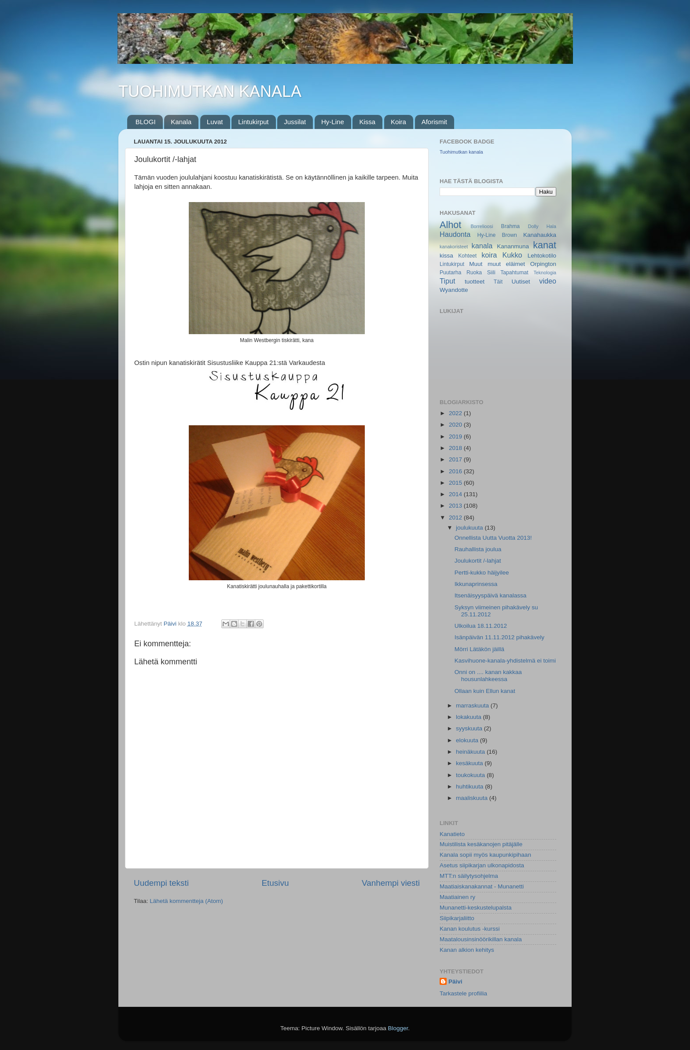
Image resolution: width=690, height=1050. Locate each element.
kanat (544, 245)
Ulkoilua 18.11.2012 (481, 626)
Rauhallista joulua (478, 549)
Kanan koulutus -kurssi (470, 928)
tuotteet (474, 281)
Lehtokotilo (542, 255)
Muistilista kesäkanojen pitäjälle (481, 844)
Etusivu (275, 883)
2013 (456, 505)
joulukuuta (470, 527)
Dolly (533, 226)
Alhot (450, 224)
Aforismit (434, 121)
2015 (456, 482)
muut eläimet (506, 264)
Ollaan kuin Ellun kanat (485, 691)
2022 (456, 413)
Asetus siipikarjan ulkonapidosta (482, 865)
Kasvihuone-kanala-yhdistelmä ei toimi (505, 660)
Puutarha (450, 272)
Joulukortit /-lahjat (478, 560)
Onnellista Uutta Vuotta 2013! (493, 537)
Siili (491, 272)
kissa (446, 255)
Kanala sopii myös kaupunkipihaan (485, 854)
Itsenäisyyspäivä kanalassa (491, 595)
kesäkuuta (470, 763)
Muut (475, 264)
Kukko (512, 255)
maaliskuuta (472, 798)
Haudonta (455, 234)
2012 (456, 517)
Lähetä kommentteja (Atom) (186, 901)
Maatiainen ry (457, 897)
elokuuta (468, 740)
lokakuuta (469, 717)
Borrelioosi (481, 226)
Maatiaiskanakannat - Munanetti (482, 886)
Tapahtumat (514, 272)
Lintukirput (253, 121)
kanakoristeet (454, 246)
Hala (551, 226)
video (547, 281)
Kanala (181, 121)
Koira (398, 121)
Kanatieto (452, 834)
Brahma (510, 226)
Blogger (398, 1028)
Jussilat (295, 121)
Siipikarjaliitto (457, 918)
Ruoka (474, 272)
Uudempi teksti (161, 883)
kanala (482, 246)
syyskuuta (470, 728)
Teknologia (544, 272)
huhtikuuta (470, 786)
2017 (456, 459)
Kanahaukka (539, 235)
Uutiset (520, 281)
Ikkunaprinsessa (476, 584)
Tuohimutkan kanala (461, 152)
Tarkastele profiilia (463, 993)
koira (489, 255)
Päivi (455, 981)
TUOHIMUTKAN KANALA (209, 91)
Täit (498, 282)
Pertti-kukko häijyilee (482, 572)
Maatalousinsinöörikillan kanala (481, 939)
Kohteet (467, 256)
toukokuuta (471, 775)
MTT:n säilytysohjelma (469, 876)
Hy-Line (332, 121)
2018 (456, 448)
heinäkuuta (471, 751)
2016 (456, 471)
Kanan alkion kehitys (467, 950)
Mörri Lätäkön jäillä (479, 649)
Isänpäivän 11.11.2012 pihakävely (499, 637)
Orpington (543, 264)
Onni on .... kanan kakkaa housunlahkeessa (488, 675)
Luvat (215, 121)
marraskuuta (473, 705)
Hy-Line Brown (497, 235)
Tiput (447, 281)
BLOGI (146, 121)
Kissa (367, 121)
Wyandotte (454, 290)
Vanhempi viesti (391, 883)
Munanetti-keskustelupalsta (476, 907)
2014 (456, 494)
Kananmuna (513, 246)
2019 (456, 436)
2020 (456, 424)
